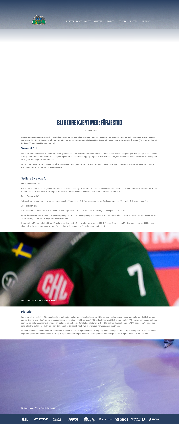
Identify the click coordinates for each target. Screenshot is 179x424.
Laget (79, 21)
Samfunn (123, 21)
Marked (111, 21)
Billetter (99, 21)
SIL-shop (146, 21)
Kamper (87, 21)
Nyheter (70, 21)
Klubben (135, 21)
